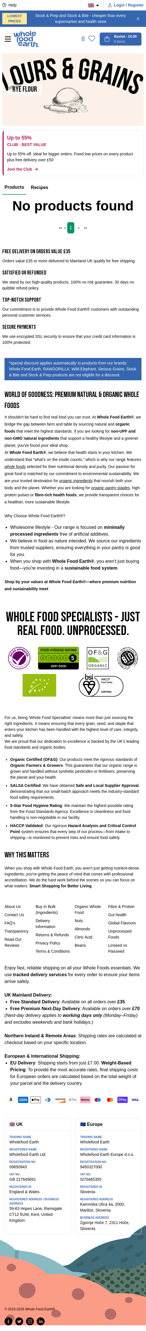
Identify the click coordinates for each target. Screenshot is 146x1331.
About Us (13, 906)
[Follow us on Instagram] (30, 1321)
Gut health (117, 915)
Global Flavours (122, 923)
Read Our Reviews (13, 942)
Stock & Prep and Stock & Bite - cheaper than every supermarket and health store (64, 18)
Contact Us (14, 915)
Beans (80, 945)
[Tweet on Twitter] (19, 1321)
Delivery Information (45, 923)
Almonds (82, 929)
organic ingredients (76, 480)
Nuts (79, 920)
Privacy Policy (48, 943)
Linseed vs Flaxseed (117, 948)
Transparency (17, 931)
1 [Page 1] (70, 227)
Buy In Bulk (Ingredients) (47, 909)
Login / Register (126, 5)
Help (9, 5)
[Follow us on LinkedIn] (41, 1321)
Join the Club (22, 169)
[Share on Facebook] (8, 1321)
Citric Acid (83, 937)
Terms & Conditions (53, 951)
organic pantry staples (110, 488)
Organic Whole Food (88, 909)
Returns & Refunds (52, 935)
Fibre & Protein (121, 906)
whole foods (15, 466)
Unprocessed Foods (120, 934)
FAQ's (10, 923)
